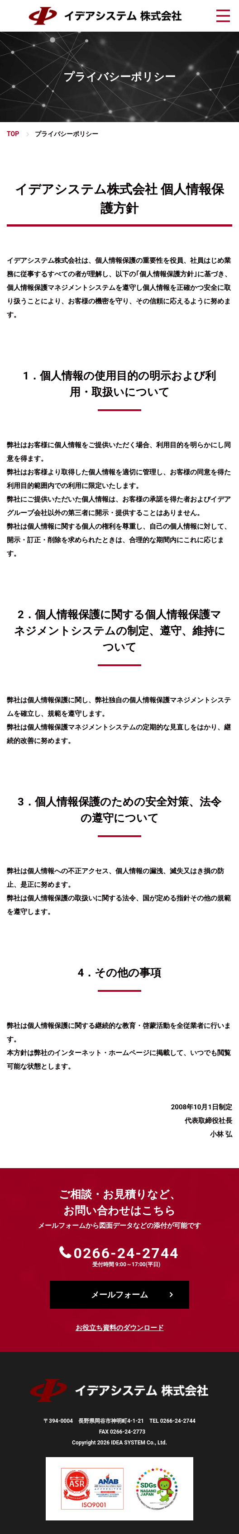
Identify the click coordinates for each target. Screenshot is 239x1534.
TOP (13, 133)
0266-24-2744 (126, 1253)
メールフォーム (119, 1294)
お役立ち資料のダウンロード (120, 1328)
